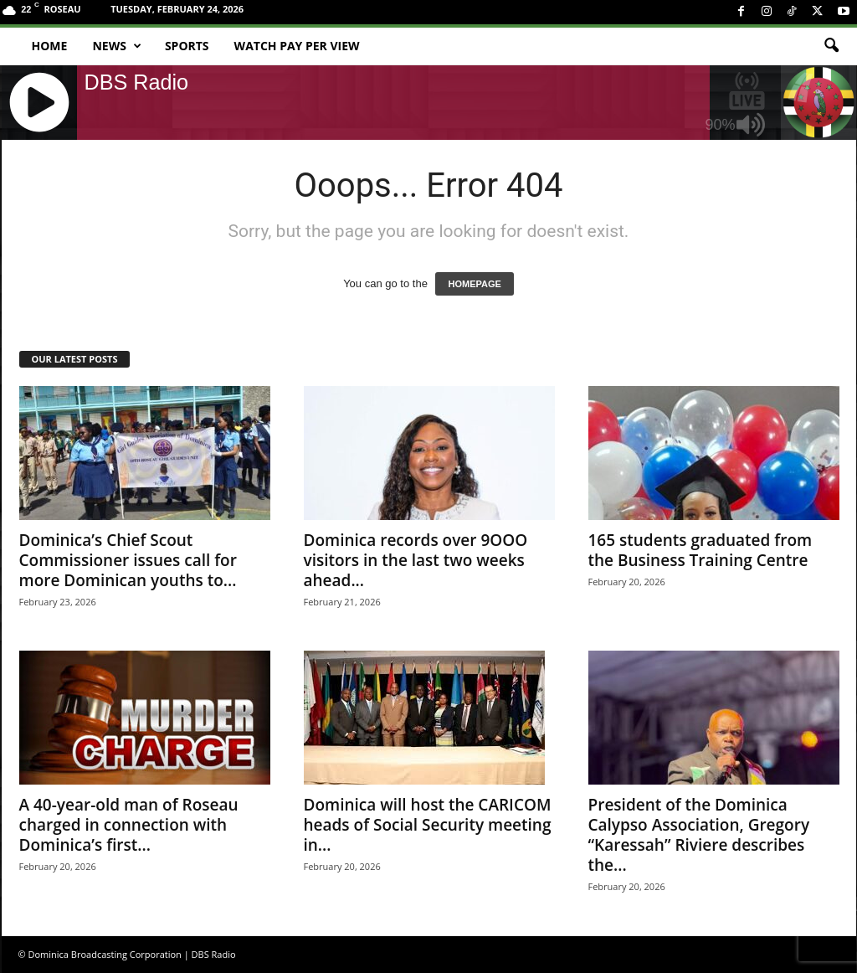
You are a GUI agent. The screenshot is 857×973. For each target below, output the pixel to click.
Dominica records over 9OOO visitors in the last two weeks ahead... (416, 560)
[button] (831, 46)
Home (50, 46)
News (116, 46)
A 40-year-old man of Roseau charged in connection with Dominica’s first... (129, 825)
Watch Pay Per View (297, 46)
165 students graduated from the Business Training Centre (700, 550)
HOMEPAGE (474, 284)
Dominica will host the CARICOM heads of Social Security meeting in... (428, 825)
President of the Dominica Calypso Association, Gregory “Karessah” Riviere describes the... (699, 835)
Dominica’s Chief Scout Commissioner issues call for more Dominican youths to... (128, 560)
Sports (187, 46)
